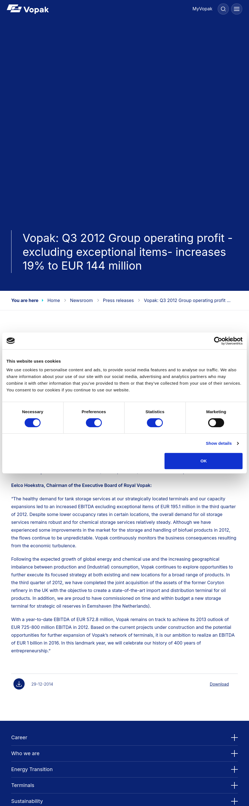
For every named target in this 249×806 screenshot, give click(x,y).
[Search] (223, 9)
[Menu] (236, 9)
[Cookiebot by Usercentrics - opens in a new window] (218, 341)
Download (219, 684)
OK (203, 460)
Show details (219, 443)
